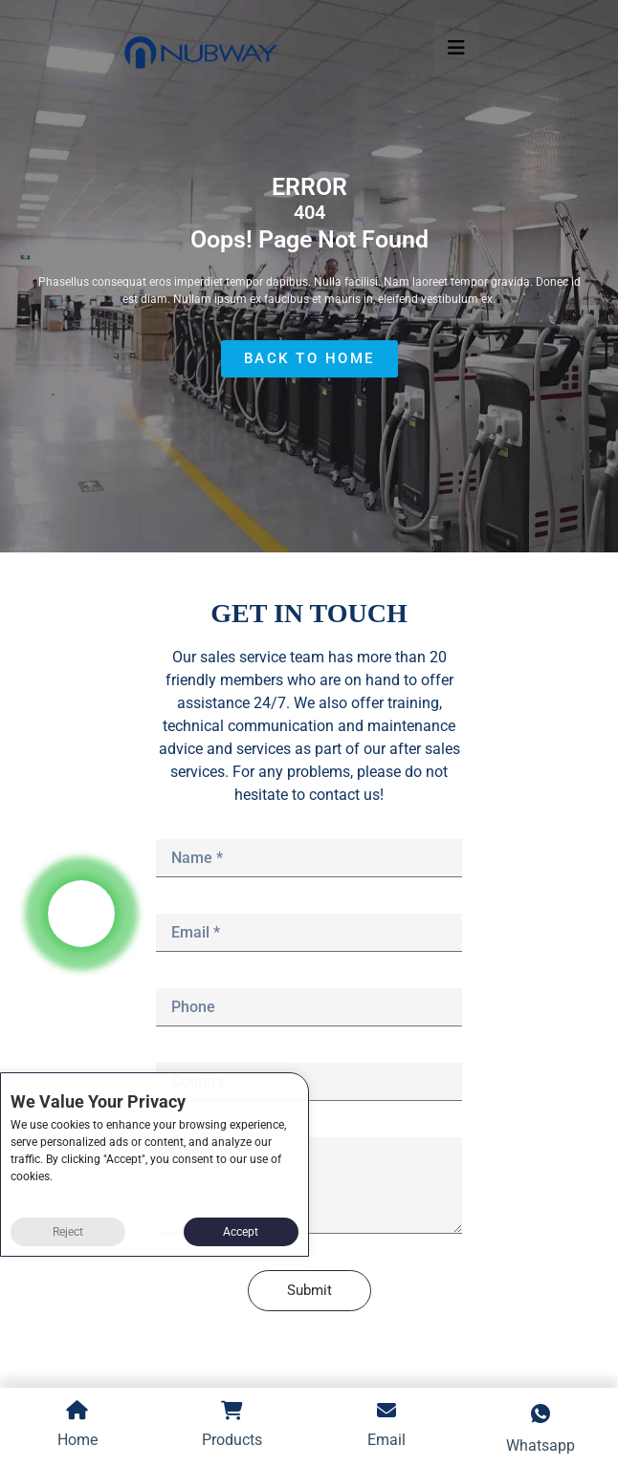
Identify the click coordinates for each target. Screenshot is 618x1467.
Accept (240, 1232)
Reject (68, 1232)
